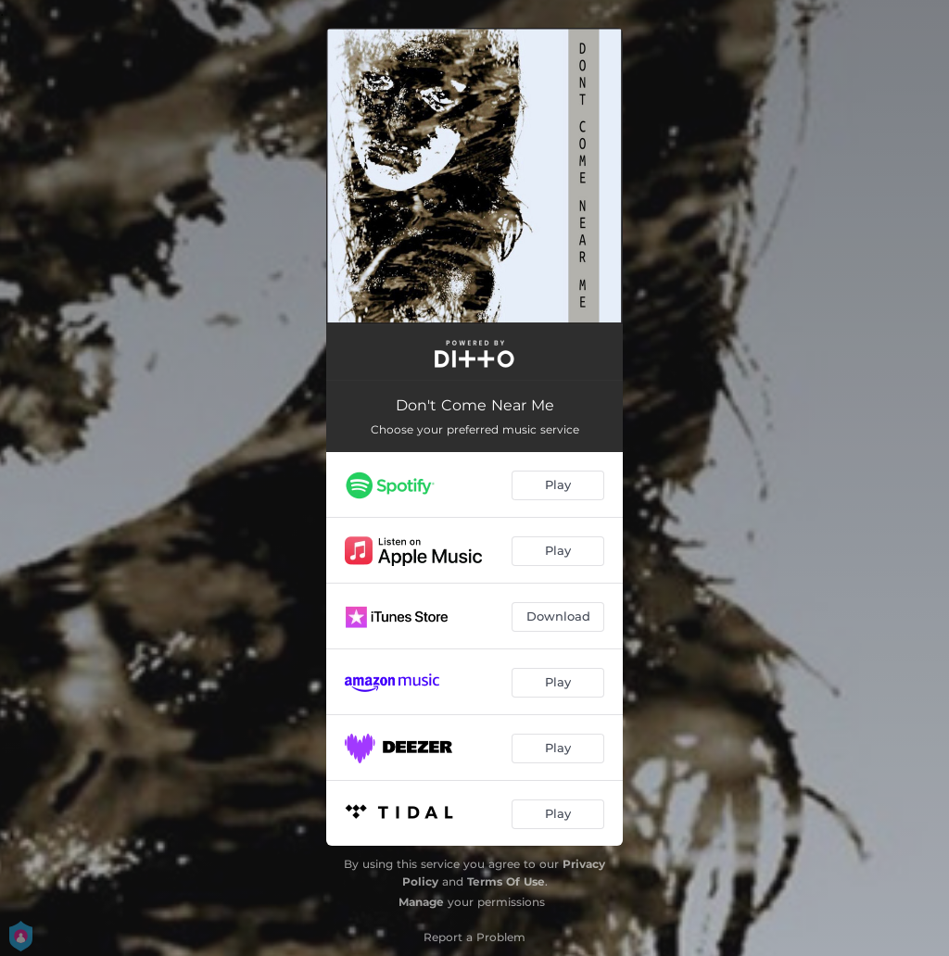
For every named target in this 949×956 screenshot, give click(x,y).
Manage (421, 902)
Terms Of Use (506, 881)
